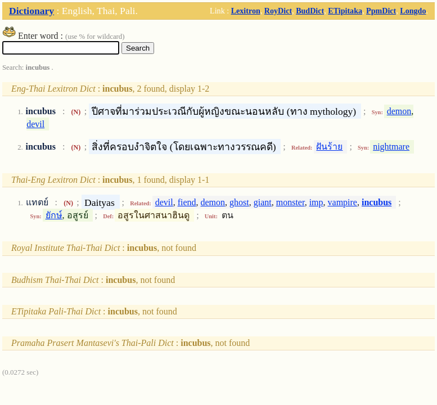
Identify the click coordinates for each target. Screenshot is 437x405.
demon (399, 111)
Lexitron (245, 10)
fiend (187, 202)
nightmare (391, 146)
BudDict (310, 10)
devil (35, 124)
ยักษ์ (54, 215)
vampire (342, 202)
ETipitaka (345, 10)
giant (263, 202)
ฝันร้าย (329, 146)
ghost (239, 202)
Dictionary (31, 10)
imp (316, 202)
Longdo (413, 10)
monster (290, 202)
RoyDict (278, 10)
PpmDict (381, 10)
